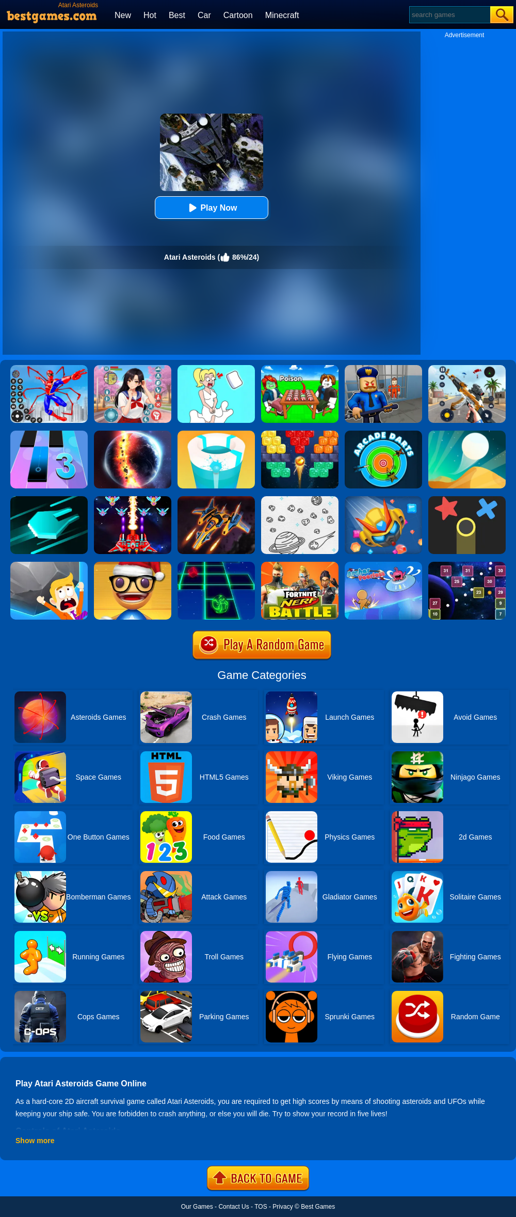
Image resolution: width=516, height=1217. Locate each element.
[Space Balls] (467, 565)
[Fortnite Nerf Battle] (299, 565)
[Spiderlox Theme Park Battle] (49, 368)
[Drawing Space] (299, 499)
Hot (149, 15)
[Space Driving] (49, 499)
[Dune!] (467, 434)
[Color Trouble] (467, 499)
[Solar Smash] (132, 434)
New (123, 15)
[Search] (449, 14)
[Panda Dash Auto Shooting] (467, 368)
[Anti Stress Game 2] (132, 565)
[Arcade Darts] (383, 434)
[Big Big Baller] (49, 565)
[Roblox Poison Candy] (299, 368)
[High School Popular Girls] (132, 368)
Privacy (282, 1206)
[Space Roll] (216, 565)
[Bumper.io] (383, 499)
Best (177, 15)
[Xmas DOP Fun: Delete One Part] (216, 368)
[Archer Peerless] (383, 565)
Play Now (211, 207)
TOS (260, 1206)
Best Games (318, 1206)
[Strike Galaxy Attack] (132, 499)
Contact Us (233, 1206)
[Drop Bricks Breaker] (299, 434)
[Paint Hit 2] (216, 434)
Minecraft (282, 15)
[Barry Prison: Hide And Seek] (383, 368)
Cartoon (238, 15)
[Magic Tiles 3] (49, 434)
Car (204, 15)
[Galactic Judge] (216, 499)
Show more (34, 1140)
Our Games (197, 1206)
